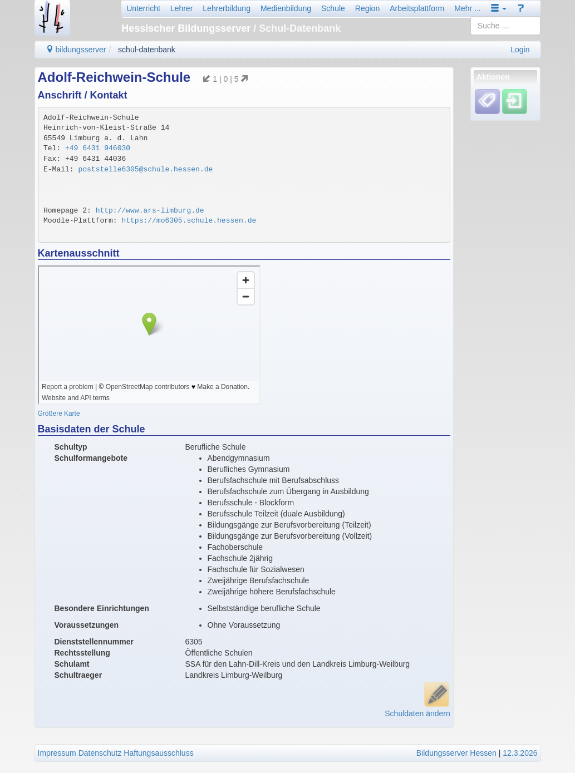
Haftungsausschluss (158, 753)
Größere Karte (59, 413)
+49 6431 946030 (97, 148)
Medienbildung (286, 8)
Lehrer (181, 8)
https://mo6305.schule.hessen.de (188, 220)
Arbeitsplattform (417, 8)
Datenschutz (100, 753)
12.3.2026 (520, 753)
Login (519, 49)
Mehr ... (467, 8)
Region (367, 8)
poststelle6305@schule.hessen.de (145, 169)
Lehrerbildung (226, 8)
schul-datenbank (146, 49)
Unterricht (143, 8)
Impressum (57, 753)
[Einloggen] (514, 101)
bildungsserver (76, 49)
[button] (498, 8)
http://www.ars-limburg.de (150, 210)
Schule (333, 8)
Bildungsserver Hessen (456, 753)
